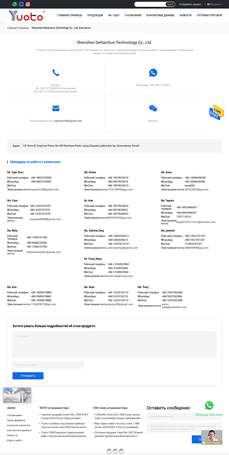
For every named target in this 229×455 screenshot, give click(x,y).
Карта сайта (14, 440)
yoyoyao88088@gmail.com (45, 219)
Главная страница (69, 15)
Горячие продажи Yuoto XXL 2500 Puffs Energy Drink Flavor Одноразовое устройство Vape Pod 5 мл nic (64, 416)
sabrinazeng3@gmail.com (123, 247)
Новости (186, 15)
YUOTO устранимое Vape (54, 408)
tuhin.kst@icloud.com (120, 276)
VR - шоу (113, 15)
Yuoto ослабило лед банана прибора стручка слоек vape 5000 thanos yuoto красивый (63, 425)
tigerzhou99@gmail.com (68, 120)
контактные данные (160, 15)
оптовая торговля (209, 15)
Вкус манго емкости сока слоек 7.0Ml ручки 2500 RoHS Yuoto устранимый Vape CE (117, 425)
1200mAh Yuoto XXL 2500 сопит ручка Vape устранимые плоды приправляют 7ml (118, 416)
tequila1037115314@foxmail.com (196, 222)
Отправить (28, 375)
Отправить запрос (190, 4)
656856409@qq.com (196, 247)
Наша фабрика (16, 420)
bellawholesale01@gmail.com (44, 252)
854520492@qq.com (119, 217)
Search (170, 4)
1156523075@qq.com (43, 304)
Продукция (95, 15)
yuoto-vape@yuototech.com (174, 306)
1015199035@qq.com (120, 189)
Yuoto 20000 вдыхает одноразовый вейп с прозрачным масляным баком (63, 434)
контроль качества (18, 425)
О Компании (133, 15)
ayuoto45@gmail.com (120, 304)
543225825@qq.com (196, 189)
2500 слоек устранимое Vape (110, 408)
